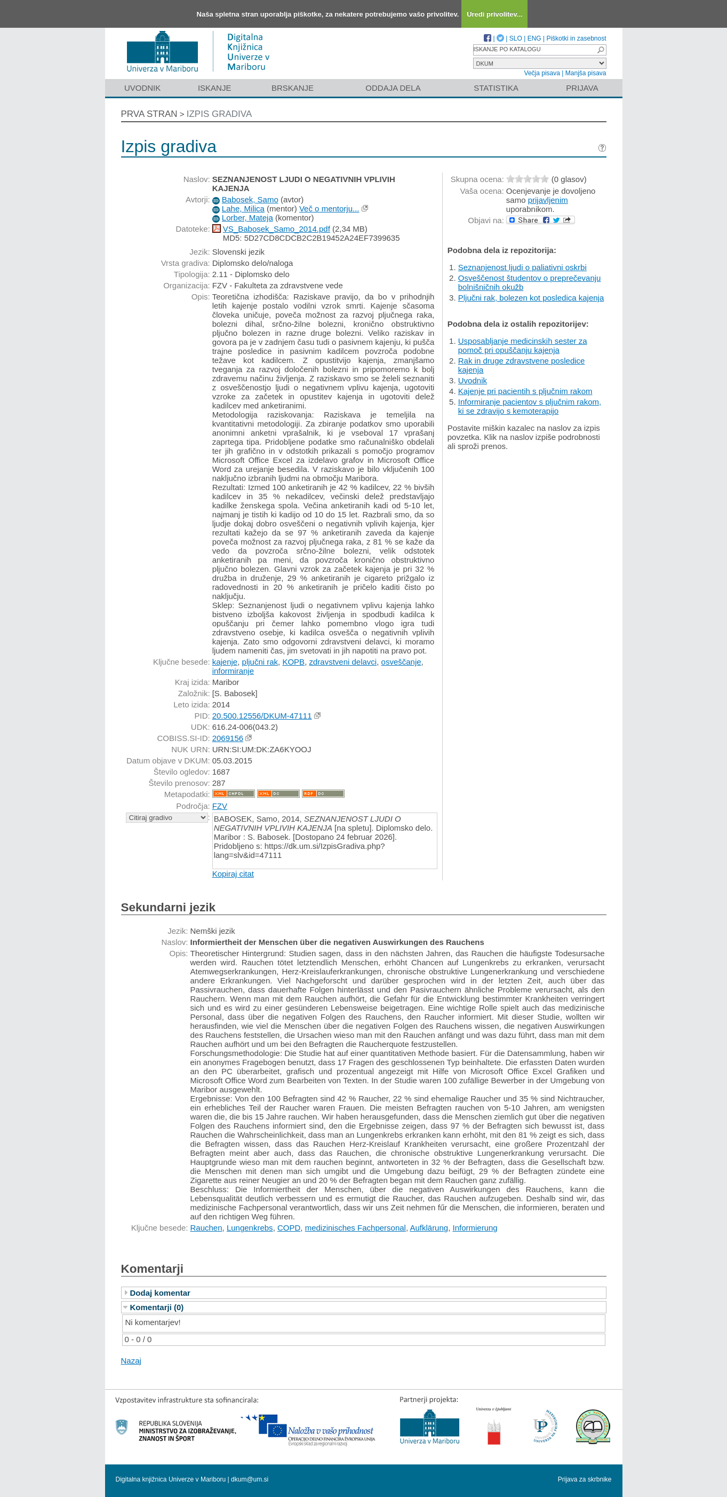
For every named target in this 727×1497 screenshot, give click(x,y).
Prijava (582, 87)
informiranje (233, 670)
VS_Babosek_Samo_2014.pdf (276, 228)
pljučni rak (260, 661)
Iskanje (214, 87)
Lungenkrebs (250, 1227)
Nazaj (131, 1360)
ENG (534, 38)
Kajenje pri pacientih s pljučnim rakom (525, 391)
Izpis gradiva (219, 114)
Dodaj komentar (160, 1292)
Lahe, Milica (243, 208)
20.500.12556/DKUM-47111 (262, 715)
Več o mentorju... (329, 208)
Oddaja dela (392, 87)
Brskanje (292, 87)
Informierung (475, 1227)
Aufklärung (429, 1227)
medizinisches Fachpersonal (355, 1227)
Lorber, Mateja (247, 217)
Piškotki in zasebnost (576, 38)
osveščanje (401, 661)
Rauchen (206, 1227)
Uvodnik (142, 87)
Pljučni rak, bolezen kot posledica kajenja (531, 297)
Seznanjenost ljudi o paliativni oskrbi (522, 267)
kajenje (225, 661)
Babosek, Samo (250, 199)
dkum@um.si (249, 1479)
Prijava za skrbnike (585, 1479)
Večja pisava (542, 73)
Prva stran (149, 114)
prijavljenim (548, 199)
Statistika (496, 87)
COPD (288, 1227)
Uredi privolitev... (495, 14)
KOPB (293, 661)
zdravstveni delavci (343, 661)
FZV (219, 805)
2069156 (227, 738)
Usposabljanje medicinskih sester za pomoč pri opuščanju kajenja (522, 345)
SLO (515, 38)
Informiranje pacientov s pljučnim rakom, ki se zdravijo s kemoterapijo (529, 406)
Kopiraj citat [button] (233, 873)
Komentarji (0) (157, 1307)
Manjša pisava (585, 73)
